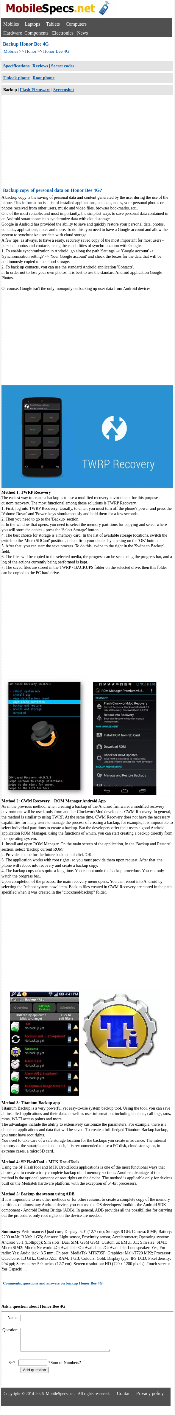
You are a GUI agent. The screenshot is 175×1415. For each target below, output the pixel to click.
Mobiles (11, 24)
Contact (124, 1397)
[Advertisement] (87, 142)
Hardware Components (26, 32)
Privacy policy (150, 1397)
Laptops (32, 24)
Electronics (63, 32)
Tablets (53, 24)
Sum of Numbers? (66, 1367)
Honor (30, 51)
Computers (76, 24)
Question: (11, 1330)
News (82, 32)
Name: (13, 1317)
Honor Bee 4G (56, 51)
